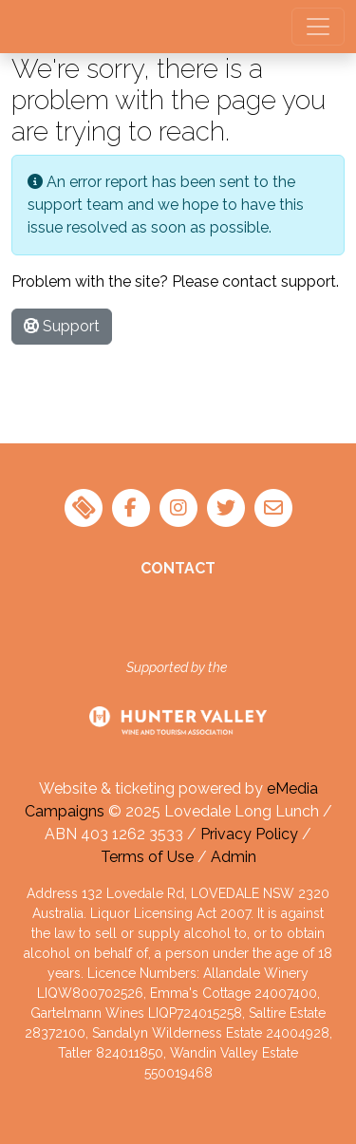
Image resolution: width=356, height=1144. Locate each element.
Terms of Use (147, 857)
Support (62, 326)
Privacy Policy (249, 834)
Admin (233, 857)
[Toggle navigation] (318, 27)
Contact (178, 568)
